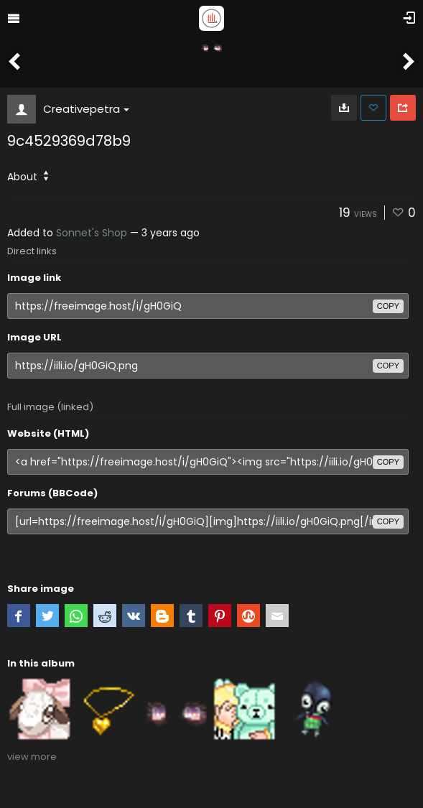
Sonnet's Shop (91, 233)
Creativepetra (86, 108)
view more (32, 756)
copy (388, 306)
